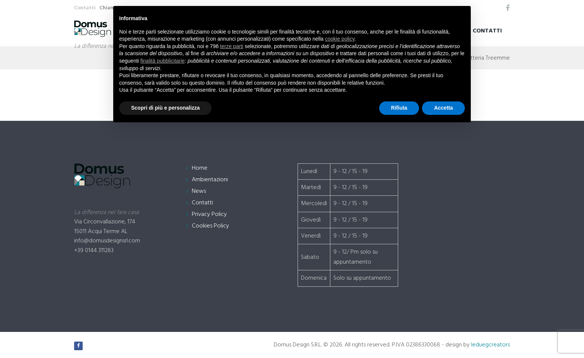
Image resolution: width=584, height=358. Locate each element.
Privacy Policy (209, 214)
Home (199, 168)
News (199, 191)
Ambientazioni (210, 180)
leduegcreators (490, 345)
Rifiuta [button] (399, 108)
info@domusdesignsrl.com (107, 241)
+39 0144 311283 (94, 250)
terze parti (231, 46)
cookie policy (340, 39)
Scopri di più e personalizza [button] (165, 108)
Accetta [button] (443, 108)
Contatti (487, 31)
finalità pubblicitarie (162, 61)
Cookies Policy (210, 226)
